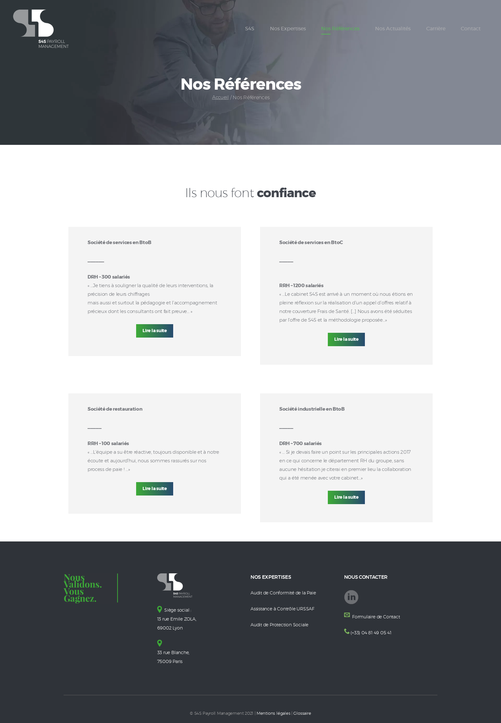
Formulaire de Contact (377, 617)
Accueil (220, 97)
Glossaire (302, 712)
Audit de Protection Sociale (281, 624)
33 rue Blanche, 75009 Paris (174, 652)
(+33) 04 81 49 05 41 (372, 632)
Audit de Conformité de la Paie (285, 593)
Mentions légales (273, 712)
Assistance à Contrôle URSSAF (284, 608)
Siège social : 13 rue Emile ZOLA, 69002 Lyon (178, 619)
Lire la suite (155, 331)
